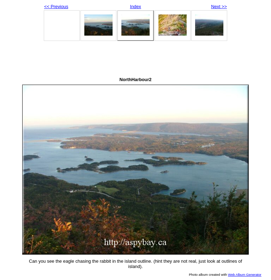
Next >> (219, 6)
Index (135, 6)
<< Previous (56, 6)
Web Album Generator (244, 274)
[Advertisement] (135, 60)
